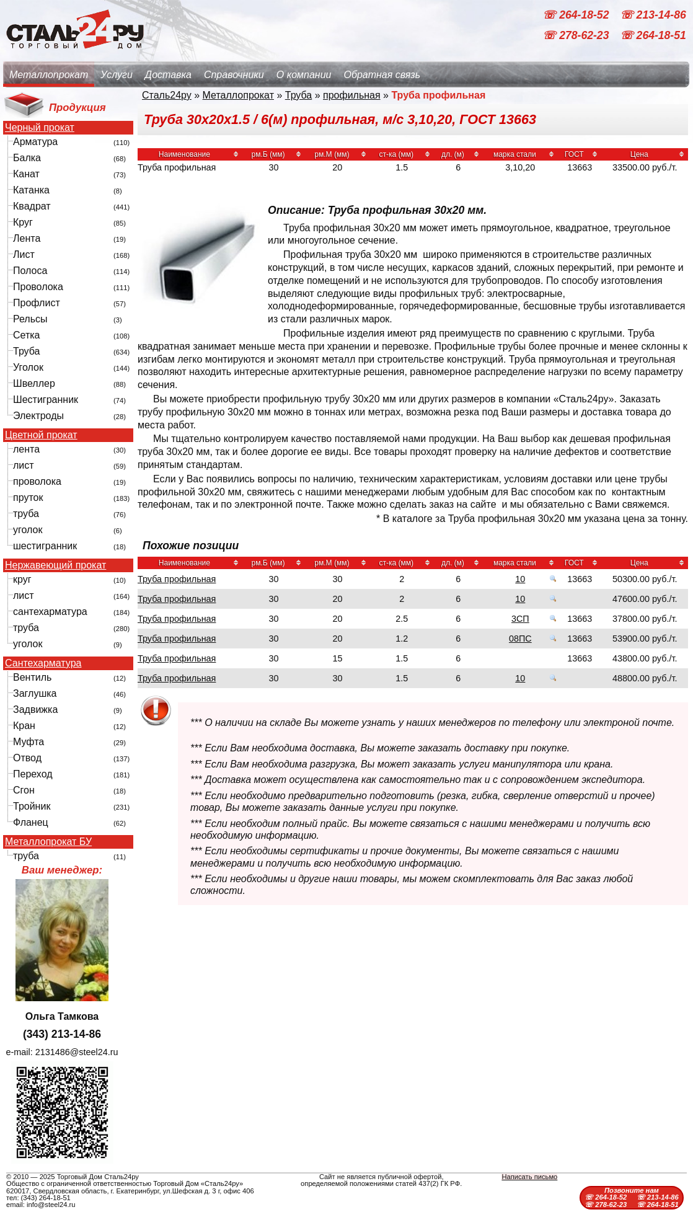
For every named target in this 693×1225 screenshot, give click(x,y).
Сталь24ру (167, 95)
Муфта (28, 741)
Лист (24, 254)
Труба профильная (177, 579)
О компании (304, 74)
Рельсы (30, 319)
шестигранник (45, 546)
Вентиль (32, 677)
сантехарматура (50, 611)
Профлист (36, 303)
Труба (26, 351)
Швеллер (34, 383)
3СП (520, 619)
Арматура (35, 141)
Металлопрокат (48, 74)
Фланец (30, 822)
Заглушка (34, 693)
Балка (27, 158)
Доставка (168, 74)
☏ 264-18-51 (653, 36)
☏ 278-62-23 (577, 36)
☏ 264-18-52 (577, 15)
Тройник (31, 806)
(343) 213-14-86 (62, 1034)
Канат (26, 174)
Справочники (234, 74)
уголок (27, 529)
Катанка (31, 190)
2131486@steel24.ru (76, 1052)
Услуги (116, 74)
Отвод (27, 758)
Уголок (28, 367)
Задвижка (35, 709)
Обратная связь (381, 74)
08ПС (520, 638)
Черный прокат (39, 128)
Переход (33, 774)
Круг (23, 222)
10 (520, 579)
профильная (352, 95)
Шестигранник (45, 399)
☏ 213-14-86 (653, 15)
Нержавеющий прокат (55, 565)
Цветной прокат (41, 435)
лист (23, 465)
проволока (37, 481)
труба (26, 513)
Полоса (30, 270)
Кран (24, 725)
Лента (26, 238)
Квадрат (32, 206)
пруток (28, 497)
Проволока (38, 286)
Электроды (38, 415)
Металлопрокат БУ (48, 842)
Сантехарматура (43, 663)
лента (26, 449)
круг (22, 579)
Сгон (24, 790)
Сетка (26, 335)
